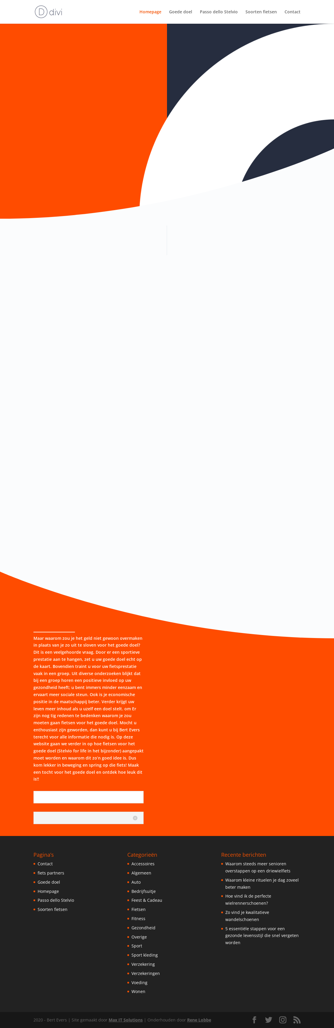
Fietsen (138, 909)
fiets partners (51, 873)
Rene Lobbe (199, 1020)
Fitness (138, 918)
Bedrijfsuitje (143, 891)
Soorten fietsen (261, 12)
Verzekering (143, 964)
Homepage (150, 12)
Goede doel (180, 12)
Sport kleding (144, 955)
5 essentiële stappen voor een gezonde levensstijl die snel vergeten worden (262, 936)
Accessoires (143, 863)
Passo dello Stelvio (219, 12)
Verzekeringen (145, 973)
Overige (139, 937)
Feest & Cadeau (146, 900)
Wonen (138, 991)
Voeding (139, 982)
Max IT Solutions (126, 1020)
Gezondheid (143, 928)
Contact (293, 12)
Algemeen (141, 873)
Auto (136, 882)
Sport (136, 946)
